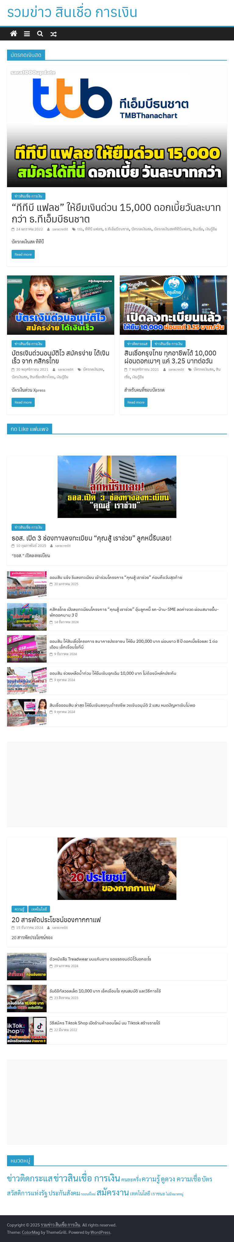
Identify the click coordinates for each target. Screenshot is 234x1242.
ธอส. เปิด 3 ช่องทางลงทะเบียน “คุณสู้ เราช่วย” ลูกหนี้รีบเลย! (92, 537)
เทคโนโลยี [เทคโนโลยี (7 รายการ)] (140, 1193)
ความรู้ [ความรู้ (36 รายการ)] (151, 1178)
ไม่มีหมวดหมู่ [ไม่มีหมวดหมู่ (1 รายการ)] (174, 1194)
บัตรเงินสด (19, 376)
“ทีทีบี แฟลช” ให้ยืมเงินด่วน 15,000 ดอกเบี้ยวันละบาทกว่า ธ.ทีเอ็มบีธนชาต (116, 212)
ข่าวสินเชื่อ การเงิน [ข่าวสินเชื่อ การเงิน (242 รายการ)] (87, 1178)
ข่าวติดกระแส (137, 343)
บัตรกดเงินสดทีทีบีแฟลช (172, 228)
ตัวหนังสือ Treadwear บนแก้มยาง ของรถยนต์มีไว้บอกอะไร (100, 959)
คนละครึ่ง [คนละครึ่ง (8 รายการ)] (131, 1179)
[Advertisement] (117, 784)
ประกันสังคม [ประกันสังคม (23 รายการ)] (64, 1193)
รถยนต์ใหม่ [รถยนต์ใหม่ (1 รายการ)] (88, 1194)
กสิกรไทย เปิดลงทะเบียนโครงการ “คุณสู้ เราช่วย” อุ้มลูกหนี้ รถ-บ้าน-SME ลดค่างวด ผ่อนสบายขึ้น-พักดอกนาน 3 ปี (134, 612)
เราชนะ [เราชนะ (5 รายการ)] (158, 1193)
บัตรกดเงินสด (141, 228)
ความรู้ (19, 909)
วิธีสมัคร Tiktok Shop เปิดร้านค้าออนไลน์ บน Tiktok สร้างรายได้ (105, 1023)
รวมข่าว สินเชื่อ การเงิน (72, 11)
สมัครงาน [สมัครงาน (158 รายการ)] (113, 1191)
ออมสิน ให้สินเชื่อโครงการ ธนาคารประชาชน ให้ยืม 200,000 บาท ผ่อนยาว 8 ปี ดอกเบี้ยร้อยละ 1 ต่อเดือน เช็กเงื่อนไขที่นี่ (134, 644)
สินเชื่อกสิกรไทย (42, 376)
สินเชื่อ (198, 228)
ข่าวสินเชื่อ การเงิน (28, 196)
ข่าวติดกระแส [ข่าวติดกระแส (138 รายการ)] (30, 1178)
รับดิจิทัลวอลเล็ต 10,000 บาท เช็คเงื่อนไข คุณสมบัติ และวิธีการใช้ (105, 991)
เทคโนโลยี (39, 909)
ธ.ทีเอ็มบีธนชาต (117, 228)
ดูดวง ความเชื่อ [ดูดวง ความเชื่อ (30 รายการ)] (181, 1178)
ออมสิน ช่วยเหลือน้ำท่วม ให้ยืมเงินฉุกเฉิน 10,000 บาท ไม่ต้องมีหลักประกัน (113, 673)
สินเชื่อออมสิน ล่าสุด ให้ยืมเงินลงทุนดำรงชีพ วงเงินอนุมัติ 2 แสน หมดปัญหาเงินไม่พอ (122, 705)
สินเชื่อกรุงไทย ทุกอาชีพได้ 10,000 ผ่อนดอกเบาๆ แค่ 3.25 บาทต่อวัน (170, 356)
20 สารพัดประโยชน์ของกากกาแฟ (56, 919)
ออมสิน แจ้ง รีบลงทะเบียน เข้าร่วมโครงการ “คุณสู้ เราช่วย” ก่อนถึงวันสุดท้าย (116, 577)
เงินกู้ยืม (211, 228)
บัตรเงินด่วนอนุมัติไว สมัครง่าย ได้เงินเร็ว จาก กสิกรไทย (60, 356)
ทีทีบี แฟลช (93, 228)
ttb (80, 228)
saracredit (60, 228)
